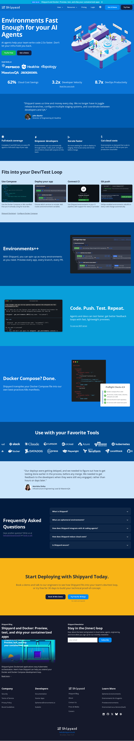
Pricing (84, 7)
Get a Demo (24, 53)
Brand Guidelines (8, 707)
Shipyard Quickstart (9, 214)
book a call (27, 536)
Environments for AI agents (112, 698)
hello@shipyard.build (12, 536)
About (71, 698)
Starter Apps (39, 698)
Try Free (127, 7)
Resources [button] (72, 7)
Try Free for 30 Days (78, 597)
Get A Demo (112, 7)
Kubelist (38, 707)
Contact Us (73, 703)
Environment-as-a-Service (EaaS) (114, 707)
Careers (71, 711)
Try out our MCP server (78, 326)
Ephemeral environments (111, 694)
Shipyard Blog (74, 694)
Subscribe (105, 640)
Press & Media (74, 707)
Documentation (41, 694)
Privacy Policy (7, 703)
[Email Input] (82, 640)
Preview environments (110, 703)
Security (5, 694)
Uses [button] (60, 7)
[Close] (132, 2)
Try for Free (8, 53)
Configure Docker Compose (27, 214)
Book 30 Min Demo (55, 597)
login (93, 7)
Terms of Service (8, 698)
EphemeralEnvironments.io (45, 703)
